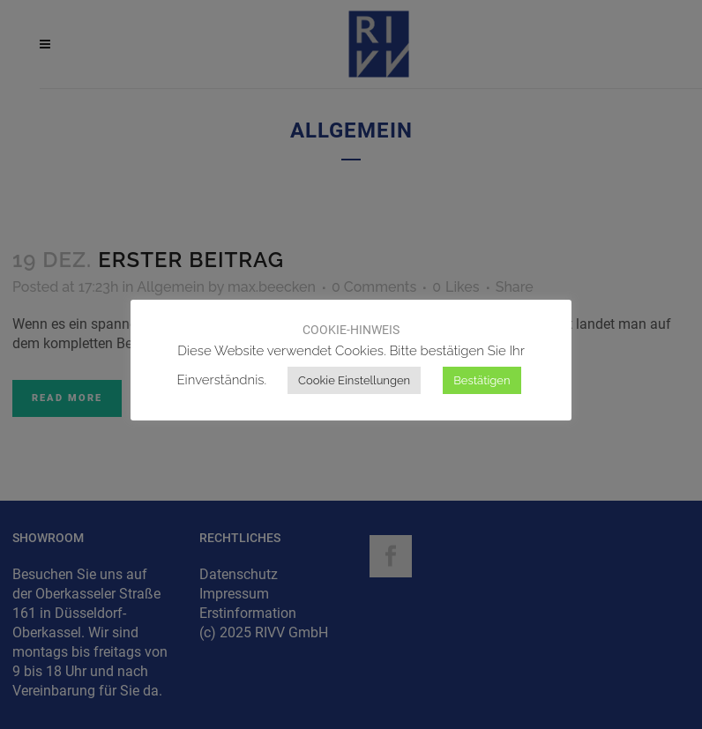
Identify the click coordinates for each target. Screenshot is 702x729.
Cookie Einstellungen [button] (354, 380)
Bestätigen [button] (481, 380)
